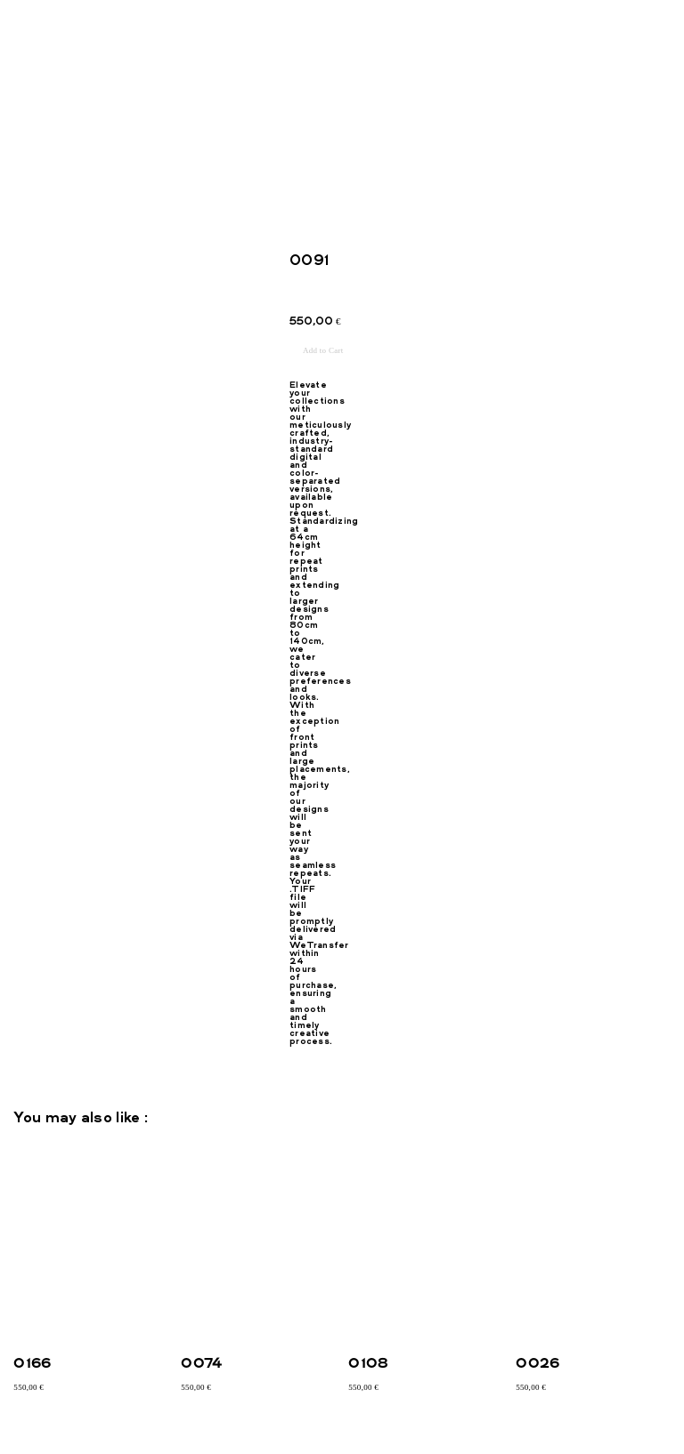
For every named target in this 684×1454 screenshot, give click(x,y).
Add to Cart (323, 350)
